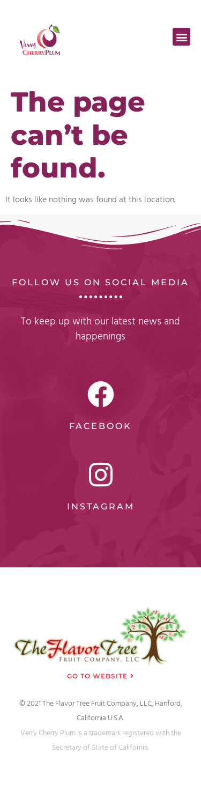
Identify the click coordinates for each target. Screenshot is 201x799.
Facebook (100, 426)
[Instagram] (100, 474)
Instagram (101, 506)
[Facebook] (100, 394)
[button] (181, 37)
